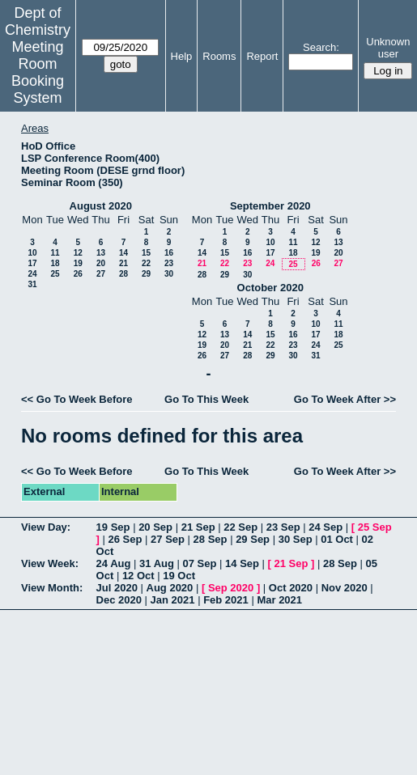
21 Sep (198, 527)
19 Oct (179, 576)
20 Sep (155, 527)
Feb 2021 (226, 600)
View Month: (52, 588)
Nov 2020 (344, 588)
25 (54, 273)
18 (54, 263)
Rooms (219, 56)
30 (168, 273)
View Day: (45, 527)
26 (78, 273)
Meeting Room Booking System (37, 72)
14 (123, 252)
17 (32, 263)
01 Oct (337, 539)
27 (100, 273)
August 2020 (101, 206)
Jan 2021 (173, 600)
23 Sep (283, 527)
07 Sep (200, 563)
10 (32, 252)
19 (78, 263)
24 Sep (325, 527)
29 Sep (253, 539)
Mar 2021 (279, 600)
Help (182, 56)
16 (168, 252)
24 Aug (113, 563)
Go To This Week (206, 399)
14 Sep (242, 563)
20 (100, 263)
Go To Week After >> (345, 399)
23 (168, 263)
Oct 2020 (291, 588)
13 (100, 252)
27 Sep (168, 539)
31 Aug (156, 563)
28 (123, 273)
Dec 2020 (119, 600)
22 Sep (240, 527)
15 (146, 252)
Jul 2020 (117, 588)
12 (78, 252)
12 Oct (138, 576)
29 (146, 273)
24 (32, 273)
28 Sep (211, 539)
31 (32, 284)
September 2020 (270, 206)
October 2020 (270, 288)
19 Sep (113, 527)
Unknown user (388, 48)
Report (262, 56)
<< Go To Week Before (77, 399)
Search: (321, 47)
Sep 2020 (230, 588)
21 (123, 263)
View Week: (50, 563)
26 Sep (126, 539)
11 (54, 252)
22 (146, 263)
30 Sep (296, 539)
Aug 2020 (170, 588)
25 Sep (375, 527)
